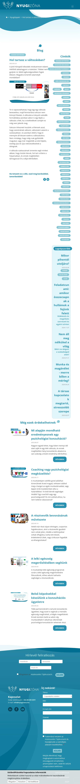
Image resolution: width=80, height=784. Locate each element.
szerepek (66, 97)
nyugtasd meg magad (62, 65)
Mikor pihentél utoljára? (63, 259)
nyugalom (65, 239)
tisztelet (66, 85)
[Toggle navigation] (72, 6)
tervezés (66, 77)
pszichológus (64, 215)
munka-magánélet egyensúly (59, 69)
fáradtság (65, 211)
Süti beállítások (33, 782)
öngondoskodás (63, 130)
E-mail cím (47, 709)
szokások (66, 73)
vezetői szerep (64, 235)
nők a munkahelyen (62, 81)
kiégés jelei (65, 174)
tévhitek (66, 219)
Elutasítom (22, 782)
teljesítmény (65, 126)
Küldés (59, 675)
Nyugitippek (15, 17)
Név (44, 701)
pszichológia (64, 199)
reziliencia (65, 150)
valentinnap (64, 231)
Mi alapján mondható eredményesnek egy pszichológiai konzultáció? (49, 434)
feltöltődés (65, 113)
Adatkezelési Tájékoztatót (55, 739)
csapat (66, 101)
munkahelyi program (62, 93)
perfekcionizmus (63, 142)
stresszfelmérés (63, 227)
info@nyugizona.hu (21, 702)
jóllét (67, 89)
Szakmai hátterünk (17, 55)
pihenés (66, 109)
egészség (57, 89)
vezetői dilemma (63, 122)
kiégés (67, 158)
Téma (45, 692)
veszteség (66, 223)
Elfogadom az (36, 674)
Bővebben (59, 459)
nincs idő (66, 187)
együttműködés (63, 105)
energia (66, 134)
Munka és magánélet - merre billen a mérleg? (62, 372)
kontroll (65, 178)
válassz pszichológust (61, 203)
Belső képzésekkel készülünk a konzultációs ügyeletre (48, 598)
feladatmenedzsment (62, 191)
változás (66, 138)
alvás (67, 118)
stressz (66, 182)
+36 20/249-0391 (29, 700)
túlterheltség (64, 162)
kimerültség (65, 166)
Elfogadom (12, 782)
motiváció (65, 146)
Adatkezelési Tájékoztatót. (42, 674)
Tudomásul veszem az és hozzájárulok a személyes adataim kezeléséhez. (57, 740)
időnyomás (65, 195)
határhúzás (65, 154)
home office (65, 207)
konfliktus (65, 170)
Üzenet (46, 717)
